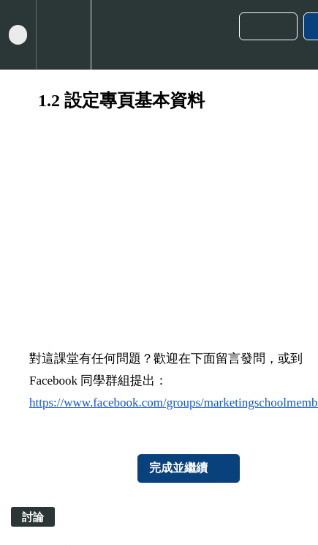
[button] (18, 35)
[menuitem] (63, 35)
